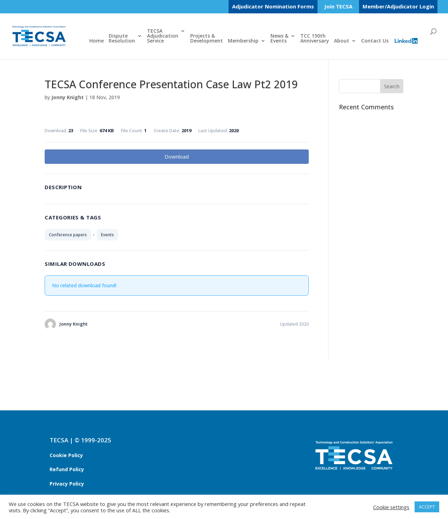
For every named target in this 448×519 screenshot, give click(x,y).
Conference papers (68, 235)
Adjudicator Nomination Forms (273, 6)
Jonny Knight (67, 97)
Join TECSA (338, 7)
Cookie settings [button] (391, 507)
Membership (243, 41)
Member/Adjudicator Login (398, 6)
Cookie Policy (66, 455)
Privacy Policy (67, 483)
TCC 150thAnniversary (314, 38)
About (341, 41)
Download (177, 156)
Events (107, 235)
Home (96, 41)
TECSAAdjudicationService (162, 36)
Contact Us (375, 41)
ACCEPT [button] (427, 507)
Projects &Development (206, 38)
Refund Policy (67, 469)
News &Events (279, 38)
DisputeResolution (122, 38)
